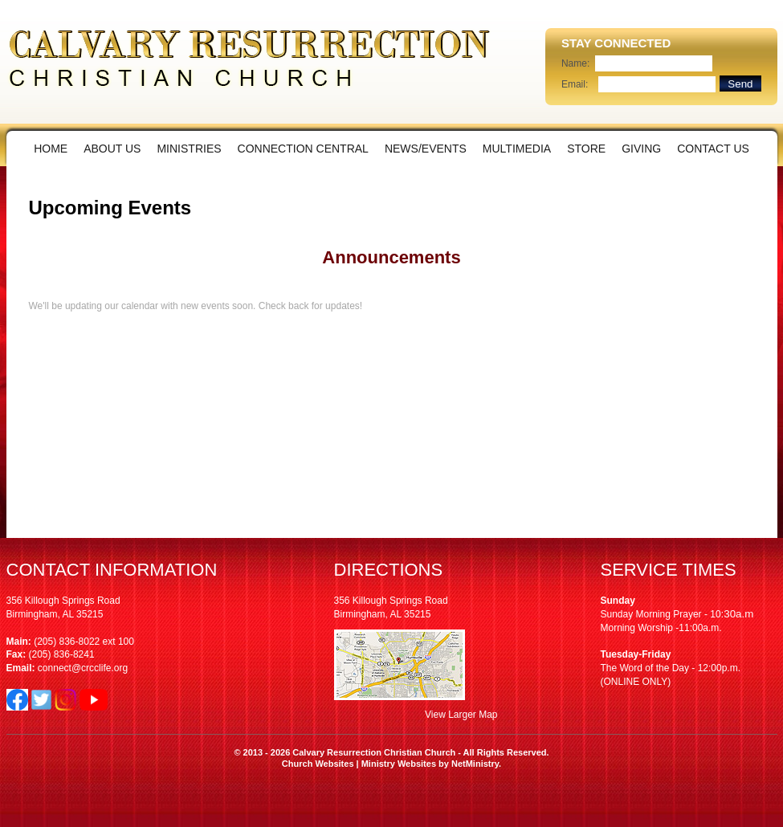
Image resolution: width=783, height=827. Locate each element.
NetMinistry (475, 763)
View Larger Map (461, 714)
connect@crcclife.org (83, 668)
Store (586, 148)
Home (50, 148)
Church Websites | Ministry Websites (360, 763)
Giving (641, 148)
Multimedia (517, 148)
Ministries (189, 148)
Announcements (391, 257)
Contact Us (713, 148)
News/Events (426, 148)
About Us (112, 148)
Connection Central (303, 148)
